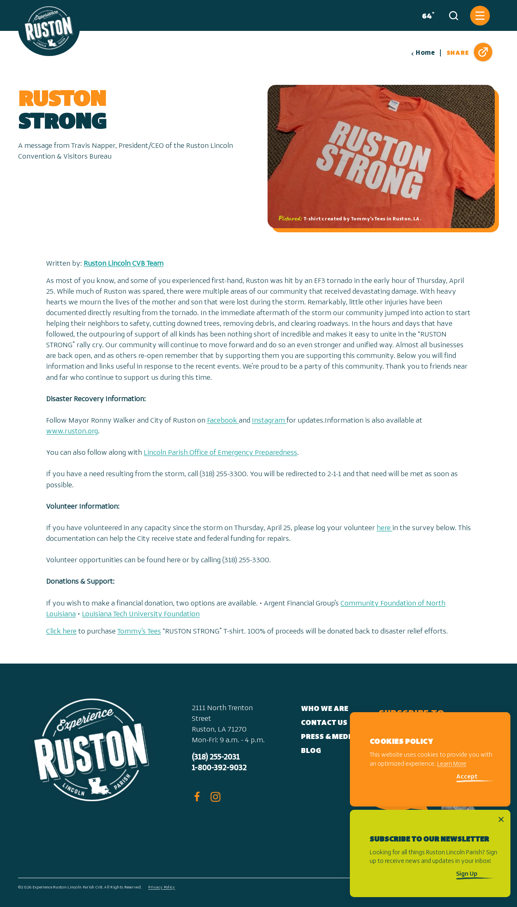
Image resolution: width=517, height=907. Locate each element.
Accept (466, 777)
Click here (61, 632)
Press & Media (328, 737)
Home (423, 53)
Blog (311, 751)
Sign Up (466, 874)
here (384, 528)
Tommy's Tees (139, 632)
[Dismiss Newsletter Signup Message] (501, 819)
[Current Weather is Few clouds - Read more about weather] (426, 15)
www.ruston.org (72, 431)
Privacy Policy (161, 887)
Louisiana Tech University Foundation (141, 614)
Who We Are (324, 709)
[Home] (49, 28)
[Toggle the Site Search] (453, 16)
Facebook (223, 421)
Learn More (451, 764)
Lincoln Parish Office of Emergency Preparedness (220, 453)
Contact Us (324, 723)
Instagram (269, 421)
